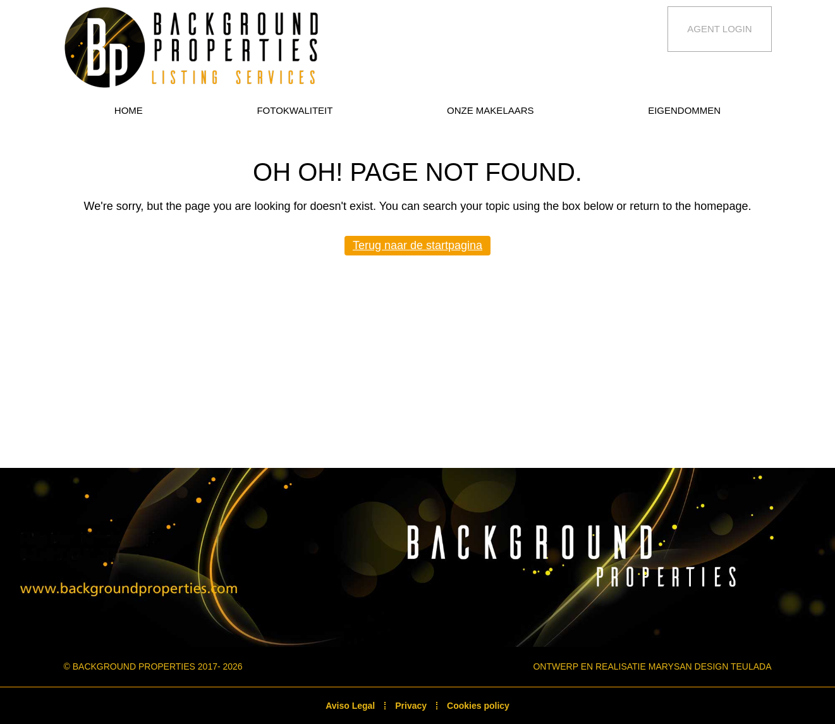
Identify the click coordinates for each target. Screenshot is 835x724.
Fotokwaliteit (294, 110)
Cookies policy (478, 706)
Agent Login (719, 28)
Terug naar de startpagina (417, 245)
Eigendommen (684, 110)
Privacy (411, 706)
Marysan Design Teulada (710, 666)
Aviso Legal (350, 706)
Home (128, 110)
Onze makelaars (490, 110)
